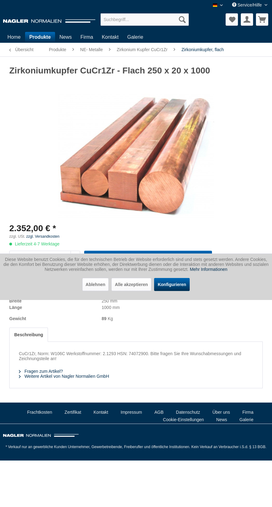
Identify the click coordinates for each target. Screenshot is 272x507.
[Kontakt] (110, 37)
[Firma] (86, 37)
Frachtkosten (39, 412)
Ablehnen (96, 284)
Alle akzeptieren (131, 284)
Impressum (131, 412)
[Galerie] (135, 37)
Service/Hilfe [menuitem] (247, 4)
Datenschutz (188, 412)
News (221, 419)
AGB (159, 412)
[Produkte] (40, 37)
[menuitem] (145, 19)
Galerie (246, 419)
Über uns (221, 412)
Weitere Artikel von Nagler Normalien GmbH (64, 376)
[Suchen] (182, 19)
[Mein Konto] (247, 19)
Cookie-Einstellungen (183, 419)
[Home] (14, 37)
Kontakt (100, 412)
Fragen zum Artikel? (41, 371)
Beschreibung (28, 334)
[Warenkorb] (262, 19)
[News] (65, 37)
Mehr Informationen (208, 269)
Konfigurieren (172, 284)
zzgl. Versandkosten (42, 236)
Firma (247, 412)
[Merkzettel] (232, 19)
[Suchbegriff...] (145, 19)
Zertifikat (73, 412)
